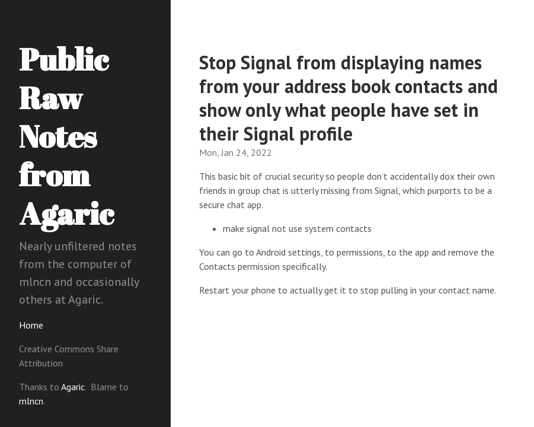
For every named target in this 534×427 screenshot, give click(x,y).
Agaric (73, 387)
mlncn (31, 401)
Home (31, 325)
